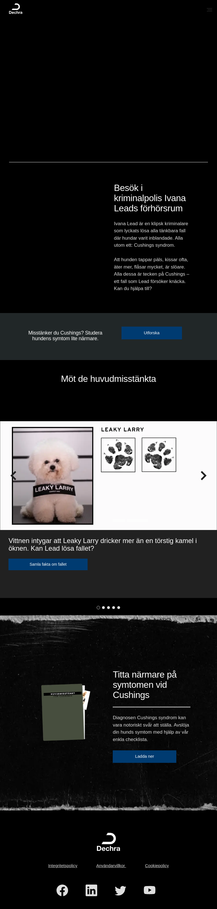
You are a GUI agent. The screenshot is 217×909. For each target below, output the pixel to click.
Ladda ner (144, 756)
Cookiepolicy (157, 865)
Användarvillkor (111, 865)
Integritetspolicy (62, 865)
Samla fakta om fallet (48, 564)
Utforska (151, 333)
